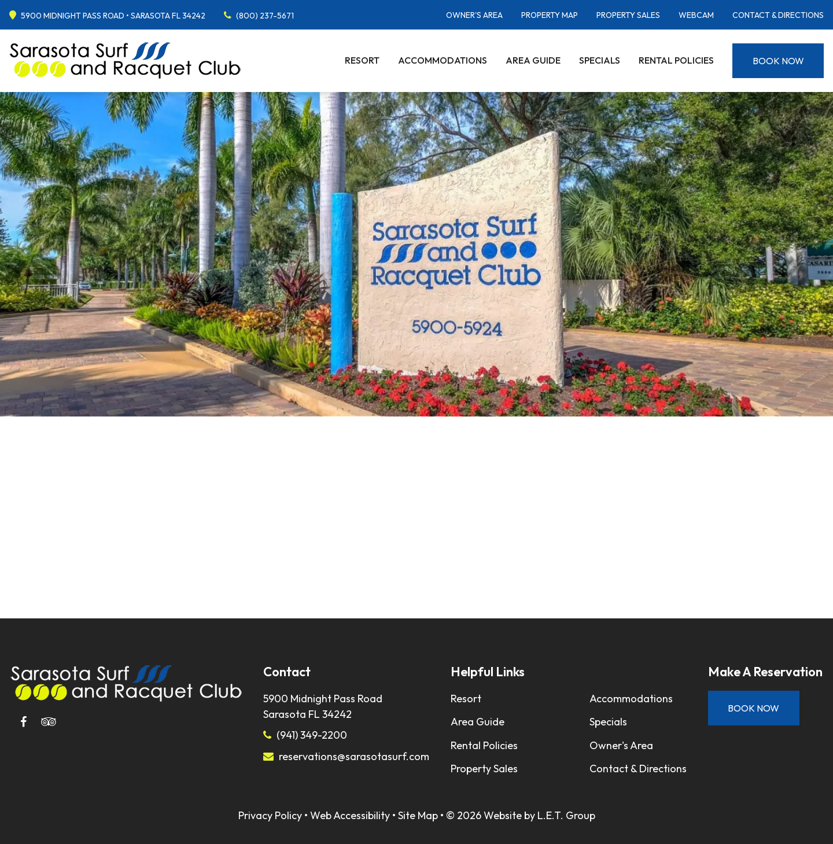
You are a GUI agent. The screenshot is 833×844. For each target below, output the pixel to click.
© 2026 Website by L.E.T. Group (520, 815)
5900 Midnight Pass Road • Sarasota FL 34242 (113, 15)
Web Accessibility (350, 815)
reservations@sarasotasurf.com (354, 756)
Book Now (778, 61)
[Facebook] (23, 722)
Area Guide (533, 60)
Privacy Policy (270, 815)
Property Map (549, 15)
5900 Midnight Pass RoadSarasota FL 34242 (322, 706)
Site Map (418, 815)
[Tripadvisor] (48, 722)
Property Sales (628, 15)
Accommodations (442, 60)
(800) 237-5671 (265, 15)
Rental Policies (676, 60)
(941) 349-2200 (312, 735)
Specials (599, 60)
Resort (362, 60)
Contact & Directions (778, 15)
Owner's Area (474, 15)
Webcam (696, 15)
